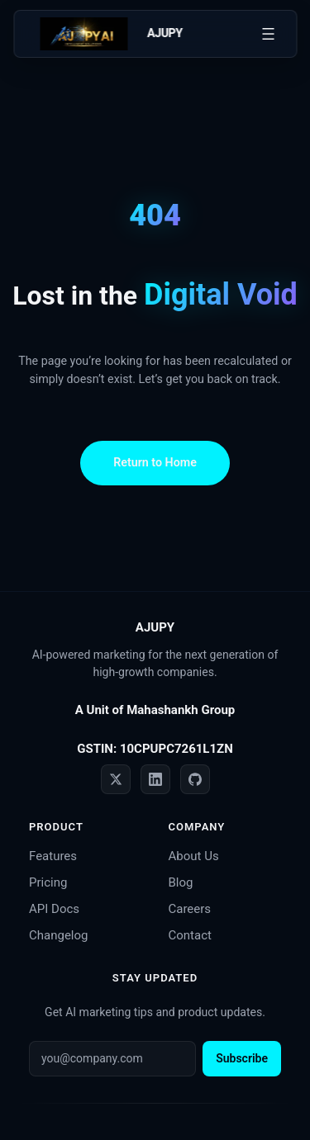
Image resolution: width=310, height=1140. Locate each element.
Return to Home (155, 462)
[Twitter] (116, 779)
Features (53, 856)
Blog (181, 882)
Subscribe (242, 1058)
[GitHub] (195, 779)
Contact (190, 935)
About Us (194, 856)
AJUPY (165, 33)
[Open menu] (268, 34)
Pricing (48, 882)
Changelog (58, 935)
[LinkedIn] (155, 779)
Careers (190, 908)
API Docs (54, 908)
